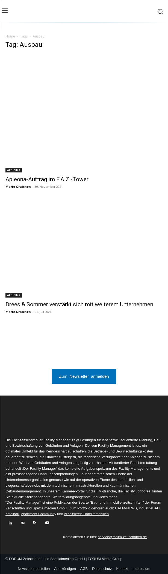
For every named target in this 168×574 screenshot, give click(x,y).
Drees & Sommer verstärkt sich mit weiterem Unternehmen (79, 304)
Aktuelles (13, 170)
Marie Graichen (18, 186)
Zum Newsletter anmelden (84, 376)
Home (10, 36)
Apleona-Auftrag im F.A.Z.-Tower (47, 179)
